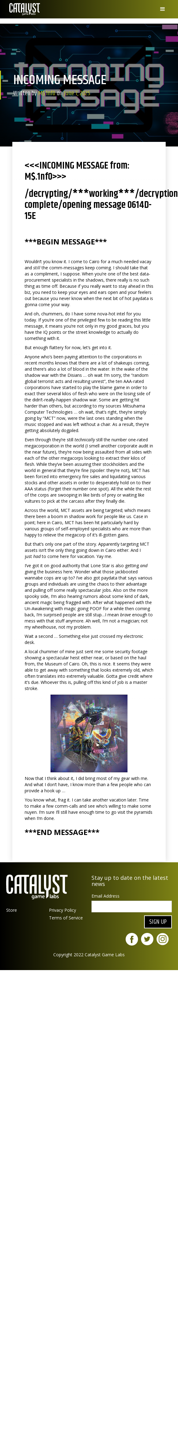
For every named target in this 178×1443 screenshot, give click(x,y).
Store (11, 910)
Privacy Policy (62, 910)
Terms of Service (66, 918)
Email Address (105, 896)
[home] (23, 9)
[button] (162, 9)
